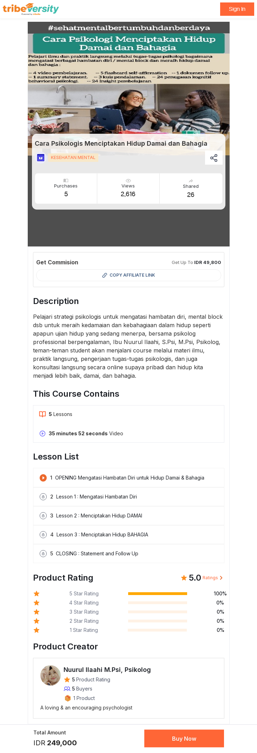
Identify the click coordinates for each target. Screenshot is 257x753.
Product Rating (63, 578)
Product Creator (65, 646)
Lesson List (56, 456)
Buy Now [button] (184, 738)
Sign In (237, 9)
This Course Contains (76, 394)
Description (56, 301)
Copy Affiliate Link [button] (128, 275)
